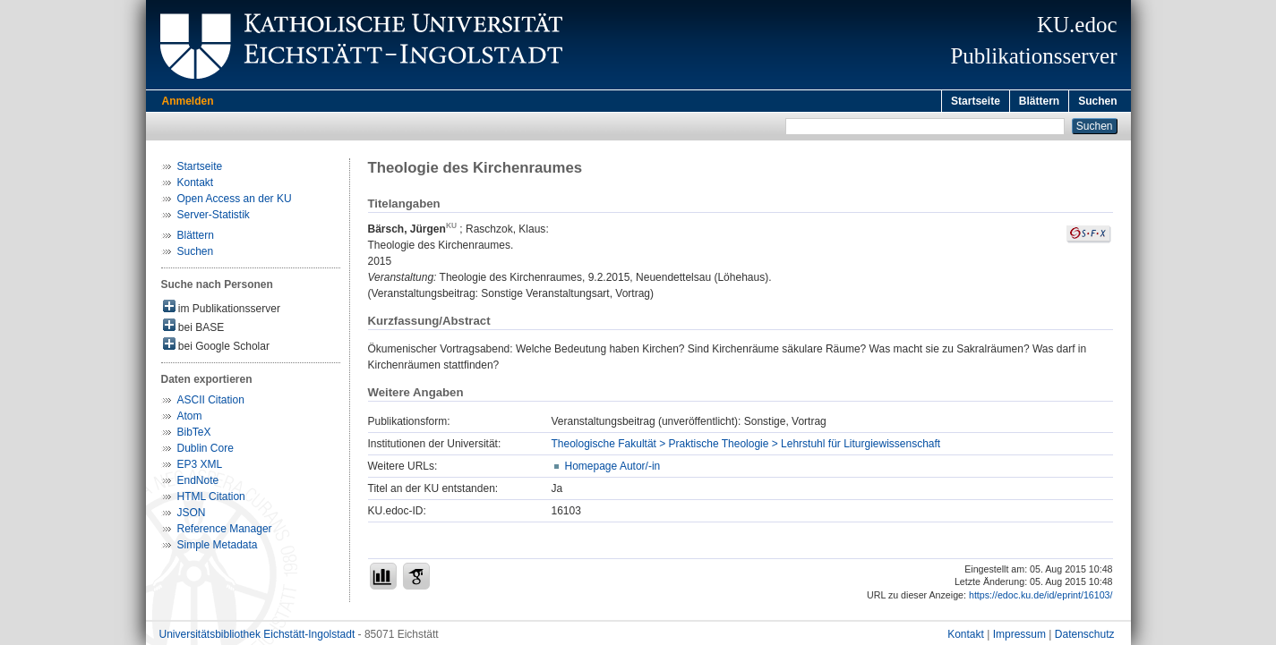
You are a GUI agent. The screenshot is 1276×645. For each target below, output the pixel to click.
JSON (191, 515)
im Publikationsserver (221, 310)
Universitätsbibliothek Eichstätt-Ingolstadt (257, 637)
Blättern (1039, 101)
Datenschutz (1085, 637)
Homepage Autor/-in (613, 469)
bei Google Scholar (216, 347)
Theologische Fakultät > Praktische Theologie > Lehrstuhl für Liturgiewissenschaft (746, 446)
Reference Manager (224, 531)
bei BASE (194, 328)
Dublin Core (205, 451)
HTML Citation (211, 499)
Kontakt (195, 185)
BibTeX (194, 435)
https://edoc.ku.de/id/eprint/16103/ (1041, 597)
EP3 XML (200, 467)
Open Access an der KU (234, 201)
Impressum (1019, 637)
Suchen (1097, 101)
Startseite (975, 101)
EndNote (198, 483)
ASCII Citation (210, 402)
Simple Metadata (217, 547)
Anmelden (188, 101)
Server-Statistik (213, 217)
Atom (189, 418)
